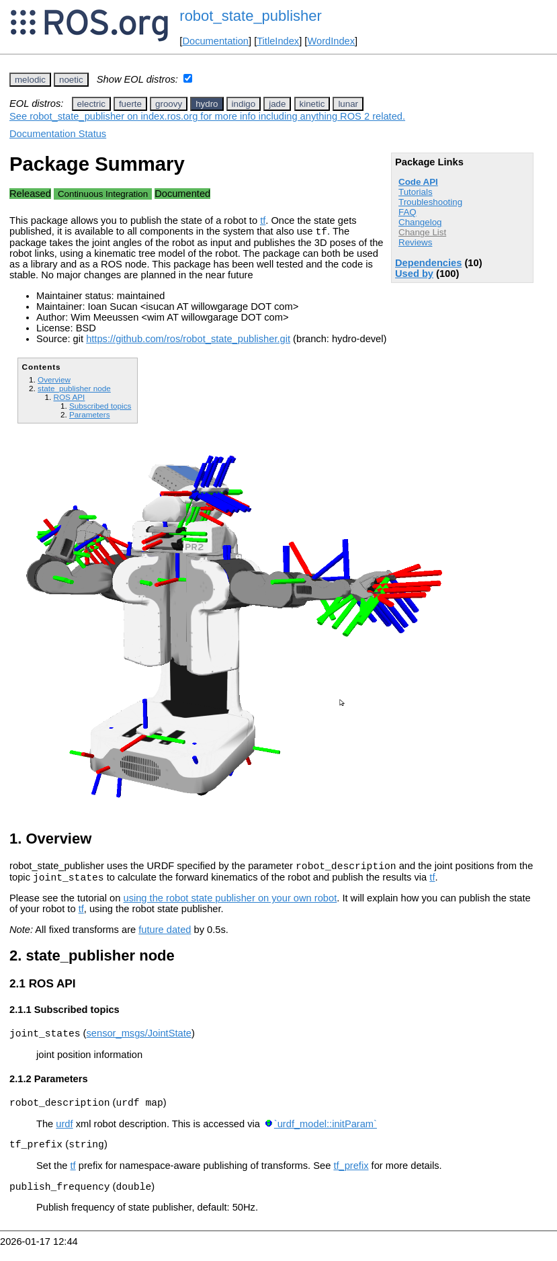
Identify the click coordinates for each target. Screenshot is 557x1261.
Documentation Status (57, 133)
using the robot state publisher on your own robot (230, 904)
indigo (244, 104)
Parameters (89, 416)
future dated (164, 935)
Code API (418, 182)
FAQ (407, 212)
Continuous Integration (103, 194)
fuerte (130, 104)
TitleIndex (278, 41)
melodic (30, 80)
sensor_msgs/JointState (138, 1041)
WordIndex (331, 41)
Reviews (415, 242)
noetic (71, 80)
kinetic (312, 104)
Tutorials (415, 192)
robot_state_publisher (250, 15)
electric (91, 104)
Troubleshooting (430, 202)
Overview (54, 381)
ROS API (69, 399)
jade (277, 104)
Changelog (419, 222)
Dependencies (428, 262)
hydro (207, 104)
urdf (64, 1134)
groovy (168, 104)
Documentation (215, 41)
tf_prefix (350, 1177)
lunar (348, 104)
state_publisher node (74, 390)
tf (262, 220)
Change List (422, 232)
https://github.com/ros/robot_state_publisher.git (188, 340)
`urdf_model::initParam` (325, 1134)
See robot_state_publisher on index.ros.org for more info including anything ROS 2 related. (207, 116)
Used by (414, 273)
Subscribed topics (100, 407)
